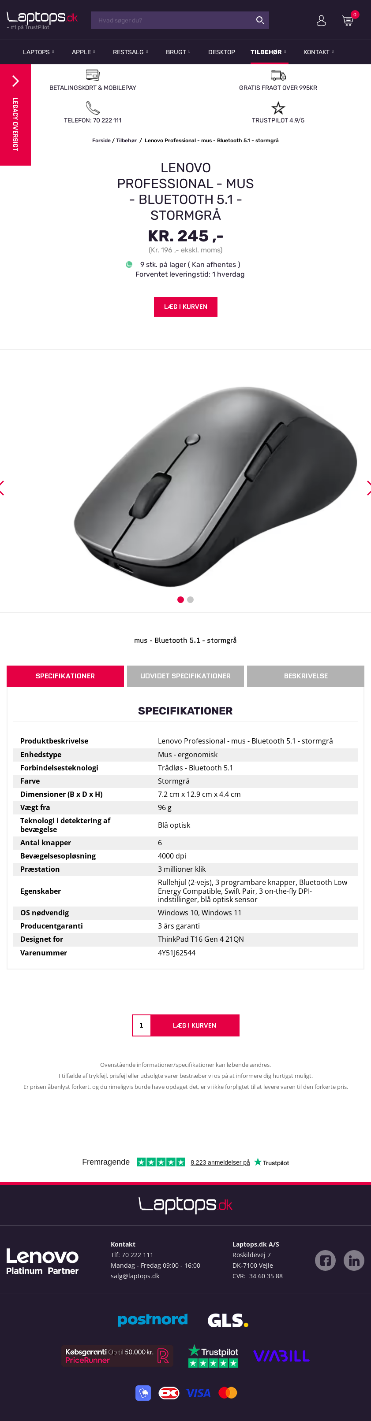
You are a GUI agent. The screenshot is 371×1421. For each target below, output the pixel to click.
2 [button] (190, 599)
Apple (81, 52)
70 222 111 (138, 1255)
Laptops (36, 52)
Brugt (176, 52)
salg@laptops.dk (135, 1276)
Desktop (221, 52)
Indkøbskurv (351, 20)
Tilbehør (266, 52)
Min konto (321, 20)
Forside (101, 140)
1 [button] (180, 599)
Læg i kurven (185, 306)
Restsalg (128, 52)
